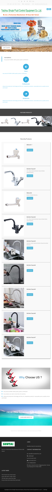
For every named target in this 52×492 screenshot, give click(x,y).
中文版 (32, 1)
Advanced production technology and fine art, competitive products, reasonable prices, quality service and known (26, 82)
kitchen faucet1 (31, 169)
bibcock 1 (29, 144)
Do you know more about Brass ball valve (11, 480)
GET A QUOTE (6, 47)
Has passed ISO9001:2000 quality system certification (26, 69)
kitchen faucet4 (31, 265)
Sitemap (45, 489)
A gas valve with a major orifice (9, 476)
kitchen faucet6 (31, 313)
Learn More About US (26, 417)
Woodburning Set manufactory (34, 446)
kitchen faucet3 (31, 241)
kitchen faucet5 (31, 289)
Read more (30, 150)
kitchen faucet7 (31, 337)
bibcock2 (29, 193)
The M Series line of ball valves (9, 474)
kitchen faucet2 (31, 217)
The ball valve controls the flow (9, 478)
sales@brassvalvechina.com (41, 4)
